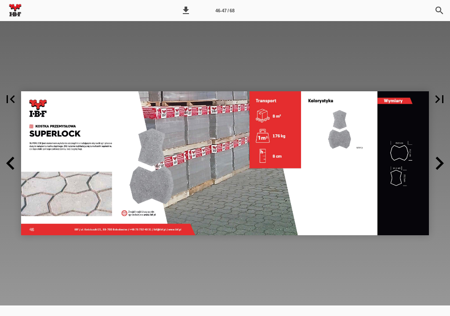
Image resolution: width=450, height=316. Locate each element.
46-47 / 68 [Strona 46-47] (224, 10)
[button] (185, 10)
